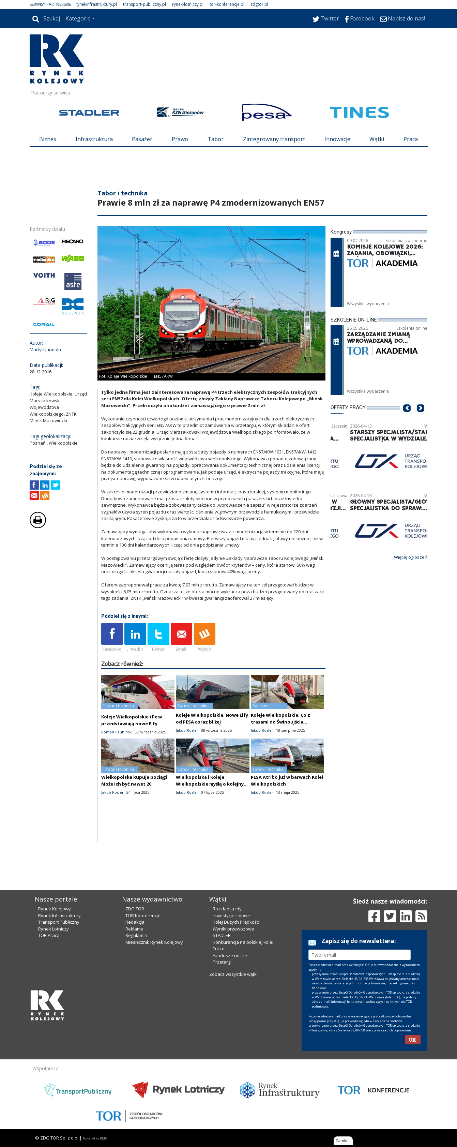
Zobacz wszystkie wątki (233, 974)
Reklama (134, 929)
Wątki (376, 139)
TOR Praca (49, 935)
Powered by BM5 (95, 1138)
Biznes (47, 139)
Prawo (180, 139)
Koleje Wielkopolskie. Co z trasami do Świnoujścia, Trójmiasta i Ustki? (280, 722)
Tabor (216, 139)
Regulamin (136, 935)
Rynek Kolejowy (54, 909)
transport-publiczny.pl (144, 4)
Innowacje (337, 139)
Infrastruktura (94, 139)
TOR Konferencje (143, 915)
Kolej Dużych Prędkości (236, 922)
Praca (410, 139)
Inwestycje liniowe (231, 915)
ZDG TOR (134, 909)
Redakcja (134, 922)
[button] (407, 418)
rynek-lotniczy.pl (187, 4)
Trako (219, 948)
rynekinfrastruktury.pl (96, 4)
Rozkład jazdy (227, 909)
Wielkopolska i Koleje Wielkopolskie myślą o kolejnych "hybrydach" (212, 784)
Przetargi (222, 962)
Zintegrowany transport (274, 139)
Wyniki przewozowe (233, 929)
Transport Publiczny (58, 922)
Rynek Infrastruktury (59, 915)
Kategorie (78, 18)
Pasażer (142, 139)
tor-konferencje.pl (227, 4)
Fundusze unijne (230, 955)
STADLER (222, 935)
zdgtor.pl (259, 4)
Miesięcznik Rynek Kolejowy (154, 942)
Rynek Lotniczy (53, 929)
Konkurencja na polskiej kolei (243, 942)
